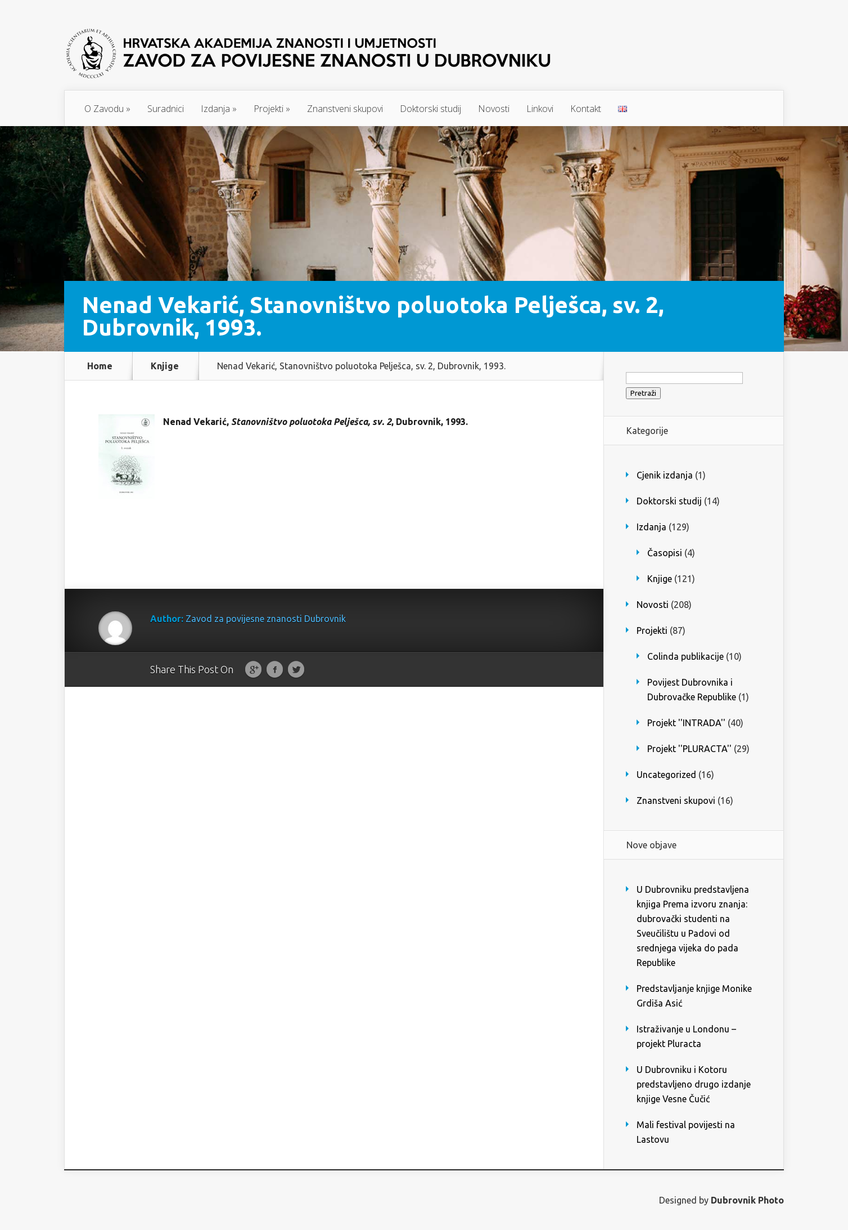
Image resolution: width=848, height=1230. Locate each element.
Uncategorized (666, 775)
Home (99, 365)
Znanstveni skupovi (345, 108)
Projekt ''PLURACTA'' (689, 749)
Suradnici (165, 108)
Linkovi (539, 108)
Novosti (493, 108)
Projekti (272, 108)
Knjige (165, 365)
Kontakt (585, 108)
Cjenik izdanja (665, 475)
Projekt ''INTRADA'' (686, 723)
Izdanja (219, 108)
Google (253, 670)
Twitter (296, 670)
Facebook (274, 670)
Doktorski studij (430, 108)
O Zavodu (107, 108)
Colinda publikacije (685, 656)
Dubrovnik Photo (747, 1200)
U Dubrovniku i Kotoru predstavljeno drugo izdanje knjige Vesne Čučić (694, 1084)
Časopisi (664, 553)
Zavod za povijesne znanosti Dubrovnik (266, 619)
